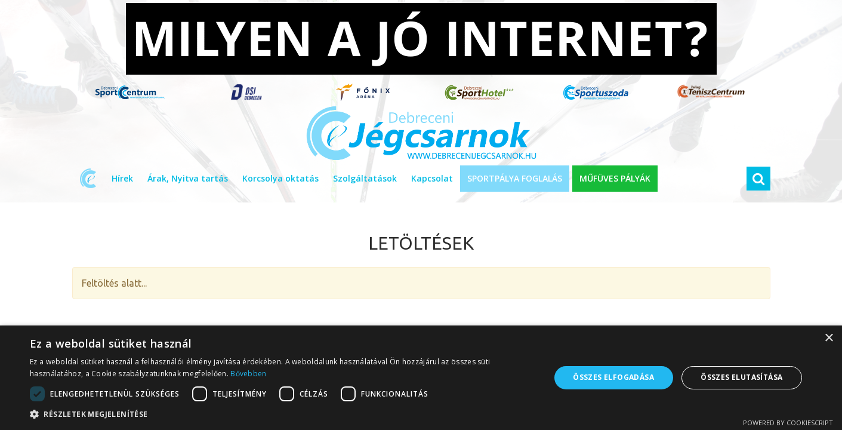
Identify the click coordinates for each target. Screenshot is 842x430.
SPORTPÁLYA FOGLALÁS (514, 178)
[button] (282, 414)
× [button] (828, 338)
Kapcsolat (432, 178)
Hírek (122, 178)
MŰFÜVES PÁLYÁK (614, 178)
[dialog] (421, 377)
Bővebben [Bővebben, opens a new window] (248, 373)
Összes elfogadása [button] (613, 377)
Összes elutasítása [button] (741, 377)
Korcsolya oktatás (280, 178)
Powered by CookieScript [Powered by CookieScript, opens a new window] (788, 422)
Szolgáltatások (365, 178)
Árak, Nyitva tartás (187, 178)
